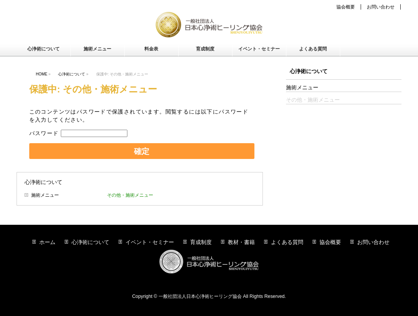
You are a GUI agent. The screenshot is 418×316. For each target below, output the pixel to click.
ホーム (47, 242)
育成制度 (201, 242)
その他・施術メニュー (130, 195)
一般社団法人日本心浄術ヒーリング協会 (200, 296)
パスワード (78, 133)
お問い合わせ (381, 7)
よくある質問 (287, 242)
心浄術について (71, 74)
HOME (41, 74)
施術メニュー (45, 195)
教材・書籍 (241, 242)
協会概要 (345, 7)
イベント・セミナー (149, 242)
